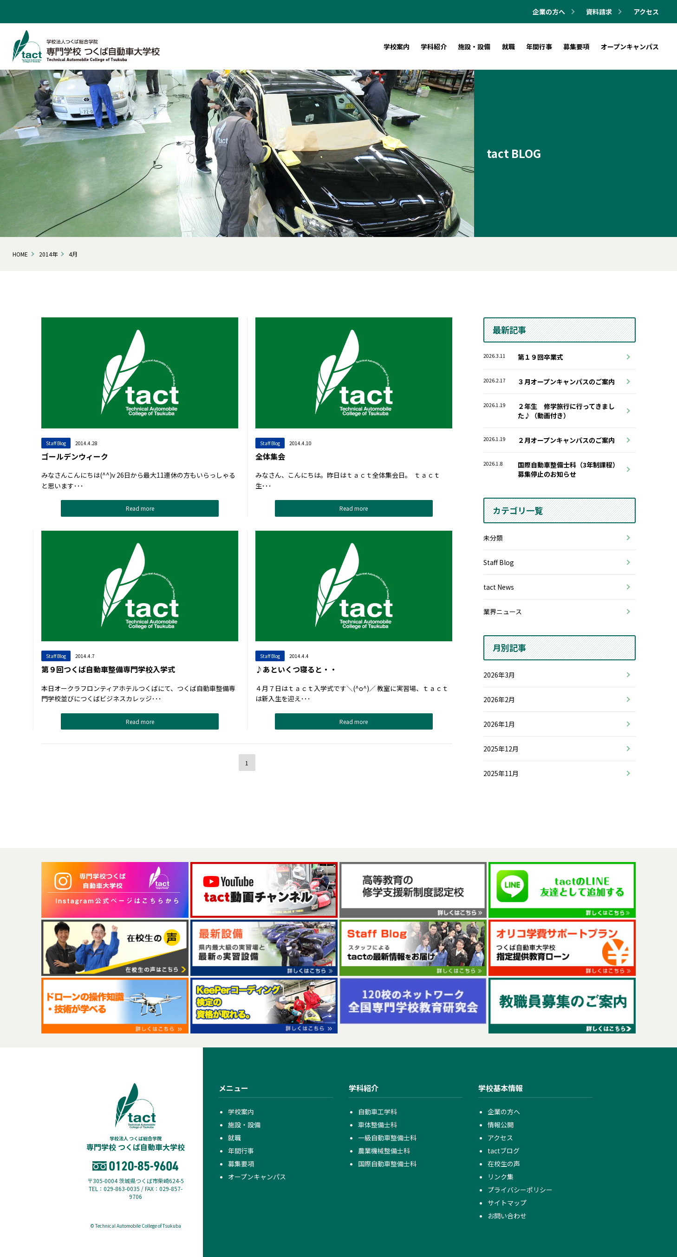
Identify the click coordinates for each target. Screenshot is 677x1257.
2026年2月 (499, 699)
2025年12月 (501, 748)
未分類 (493, 537)
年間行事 (241, 1150)
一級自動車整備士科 (387, 1137)
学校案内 (241, 1111)
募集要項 (241, 1163)
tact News (498, 587)
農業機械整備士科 (384, 1150)
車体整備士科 (377, 1124)
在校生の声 (504, 1163)
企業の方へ (504, 1111)
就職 (234, 1137)
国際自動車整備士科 (387, 1163)
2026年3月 (499, 674)
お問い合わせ (507, 1215)
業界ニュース (502, 611)
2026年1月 (499, 724)
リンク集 (501, 1176)
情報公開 (501, 1124)
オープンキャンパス (257, 1176)
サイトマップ (507, 1202)
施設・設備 (244, 1124)
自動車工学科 (377, 1111)
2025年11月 (501, 773)
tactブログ (504, 1150)
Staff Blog (498, 562)
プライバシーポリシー (520, 1189)
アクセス (646, 11)
